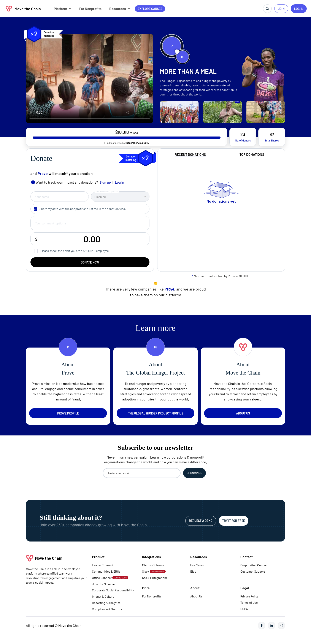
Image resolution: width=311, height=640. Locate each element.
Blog (193, 571)
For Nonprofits (152, 596)
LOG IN (298, 9)
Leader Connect (102, 565)
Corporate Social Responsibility (113, 590)
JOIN (281, 9)
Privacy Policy (249, 596)
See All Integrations (155, 578)
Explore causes (150, 9)
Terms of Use (249, 602)
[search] (267, 8)
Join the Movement (104, 584)
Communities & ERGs (106, 571)
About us (243, 413)
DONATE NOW (90, 262)
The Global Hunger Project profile (155, 413)
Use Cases (197, 565)
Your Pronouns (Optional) (106, 191)
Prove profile (68, 413)
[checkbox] (35, 209)
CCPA (244, 609)
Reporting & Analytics (106, 603)
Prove (43, 173)
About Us (196, 596)
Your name (42, 197)
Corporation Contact (254, 565)
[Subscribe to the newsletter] (194, 473)
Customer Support (252, 571)
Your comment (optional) (51, 223)
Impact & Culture (103, 596)
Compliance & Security (107, 609)
